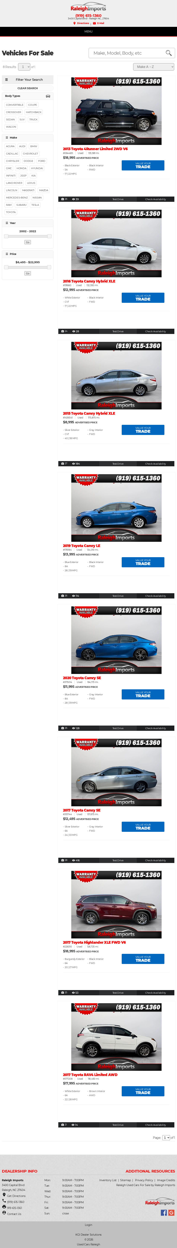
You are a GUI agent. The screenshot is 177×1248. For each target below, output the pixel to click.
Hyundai (37, 168)
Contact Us (14, 1214)
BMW (33, 146)
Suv (22, 119)
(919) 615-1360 (88, 15)
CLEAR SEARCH (27, 88)
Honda (21, 168)
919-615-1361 (14, 1208)
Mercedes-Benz (17, 197)
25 (64, 992)
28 (64, 860)
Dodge (28, 160)
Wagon (11, 126)
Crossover (13, 112)
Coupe (32, 104)
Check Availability (155, 199)
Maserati (28, 190)
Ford (41, 160)
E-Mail (98, 23)
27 (64, 463)
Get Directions (16, 1196)
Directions (81, 23)
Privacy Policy (144, 1180)
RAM (8, 204)
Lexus (31, 182)
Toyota (11, 212)
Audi (22, 146)
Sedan (10, 119)
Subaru (21, 204)
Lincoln (11, 190)
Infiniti (10, 175)
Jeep (23, 175)
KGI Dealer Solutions (88, 1234)
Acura (10, 146)
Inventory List (108, 1180)
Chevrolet (30, 153)
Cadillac (12, 153)
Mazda (43, 190)
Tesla (35, 204)
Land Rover (14, 182)
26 (64, 199)
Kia (33, 175)
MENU (88, 31)
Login (88, 1225)
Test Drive (118, 199)
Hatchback (33, 112)
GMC (9, 168)
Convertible (14, 104)
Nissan (37, 197)
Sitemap (125, 1180)
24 (64, 331)
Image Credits (166, 1180)
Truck (33, 119)
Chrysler (12, 160)
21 (64, 1124)
